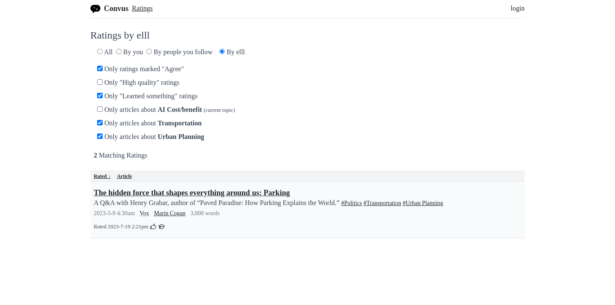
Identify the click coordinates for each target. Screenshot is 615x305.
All (105, 51)
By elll (232, 51)
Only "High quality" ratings (138, 82)
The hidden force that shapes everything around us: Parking (192, 193)
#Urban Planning (423, 203)
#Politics (351, 203)
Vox (144, 213)
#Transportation (382, 203)
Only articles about (166, 109)
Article (124, 176)
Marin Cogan (169, 213)
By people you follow (179, 51)
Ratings (142, 8)
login (518, 8)
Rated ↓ (102, 176)
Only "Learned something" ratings (147, 96)
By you (129, 51)
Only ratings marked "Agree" (140, 68)
